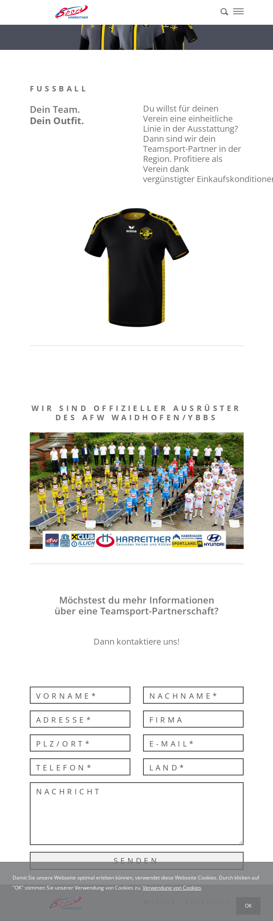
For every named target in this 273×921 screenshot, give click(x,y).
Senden (137, 861)
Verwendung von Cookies (172, 887)
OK (248, 905)
